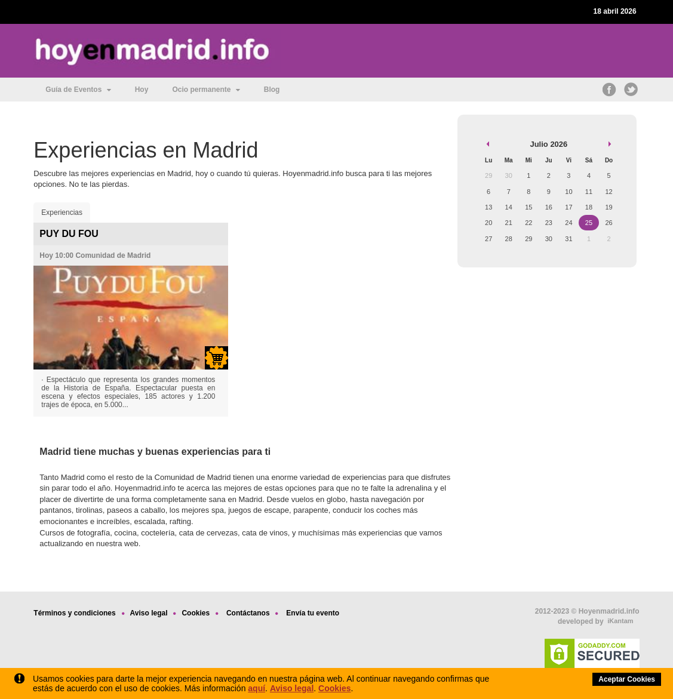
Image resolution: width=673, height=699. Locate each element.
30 (548, 238)
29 (528, 238)
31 (568, 238)
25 (588, 222)
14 (508, 207)
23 (548, 222)
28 (508, 238)
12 (608, 191)
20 (488, 222)
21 (508, 222)
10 (568, 191)
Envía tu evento (312, 613)
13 (488, 207)
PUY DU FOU (68, 234)
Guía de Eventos (77, 89)
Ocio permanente (205, 89)
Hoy (142, 89)
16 (548, 207)
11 (588, 191)
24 (568, 222)
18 (588, 207)
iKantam (620, 620)
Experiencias (61, 212)
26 (608, 222)
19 (608, 207)
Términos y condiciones (74, 613)
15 (528, 207)
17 (568, 207)
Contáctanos (248, 613)
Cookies (334, 688)
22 (528, 222)
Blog (272, 89)
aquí (256, 688)
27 (488, 238)
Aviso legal (292, 688)
